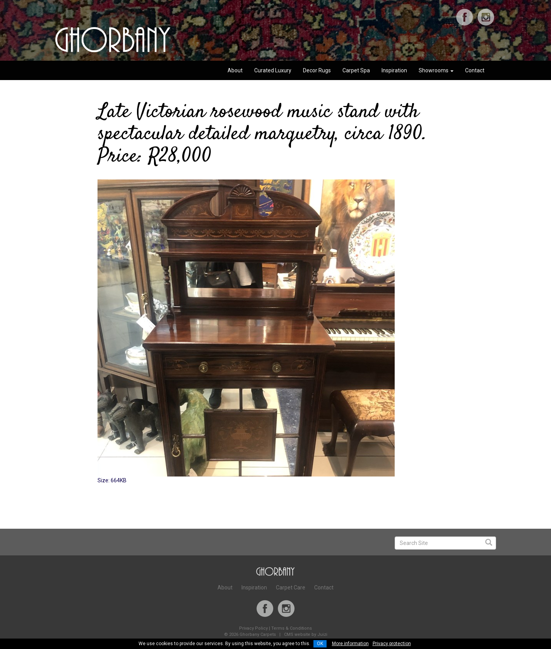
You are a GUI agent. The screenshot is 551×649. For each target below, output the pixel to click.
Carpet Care (290, 587)
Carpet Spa (356, 70)
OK (320, 643)
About (235, 70)
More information (350, 643)
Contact (474, 70)
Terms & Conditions (291, 628)
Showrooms (436, 70)
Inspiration (394, 70)
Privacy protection (392, 643)
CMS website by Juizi (305, 634)
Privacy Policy (253, 628)
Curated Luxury (272, 70)
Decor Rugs (317, 70)
